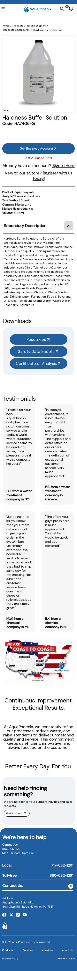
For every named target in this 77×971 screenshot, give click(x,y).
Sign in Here (63, 165)
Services (28, 950)
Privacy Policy (10, 958)
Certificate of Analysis (38, 363)
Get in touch (16, 813)
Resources (37, 339)
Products (7, 950)
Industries (47, 950)
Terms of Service (65, 958)
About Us (67, 950)
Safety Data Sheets (38, 351)
